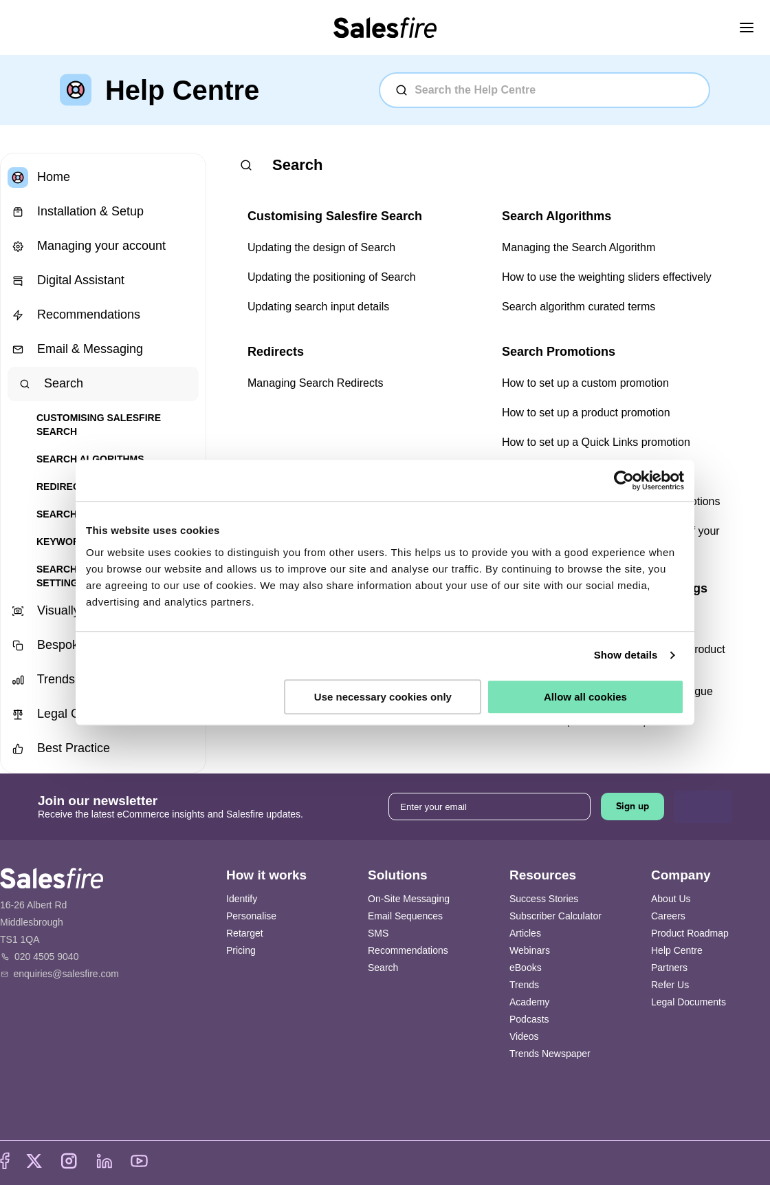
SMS (378, 933)
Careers (668, 915)
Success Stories (543, 898)
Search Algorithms (90, 459)
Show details (626, 655)
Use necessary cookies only (383, 697)
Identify (241, 898)
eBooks (525, 967)
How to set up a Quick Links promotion (596, 442)
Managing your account (87, 246)
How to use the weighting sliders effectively (607, 277)
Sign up (632, 806)
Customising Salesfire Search (98, 424)
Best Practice (59, 748)
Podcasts (529, 1019)
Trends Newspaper (550, 1053)
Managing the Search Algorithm (578, 247)
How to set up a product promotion (586, 412)
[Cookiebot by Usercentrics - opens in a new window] (624, 480)
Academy (529, 1001)
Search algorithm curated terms (578, 306)
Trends (524, 984)
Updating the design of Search (321, 247)
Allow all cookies (585, 697)
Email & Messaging (75, 349)
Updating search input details (318, 306)
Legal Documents (688, 1001)
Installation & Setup (76, 212)
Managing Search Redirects (315, 383)
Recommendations (74, 315)
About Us (671, 898)
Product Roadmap (690, 933)
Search (48, 384)
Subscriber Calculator (555, 915)
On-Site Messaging (409, 898)
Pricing (241, 950)
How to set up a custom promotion (585, 383)
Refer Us (670, 984)
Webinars (529, 950)
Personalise (251, 915)
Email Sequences (405, 915)
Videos (524, 1036)
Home (39, 177)
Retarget (244, 933)
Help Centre (677, 950)
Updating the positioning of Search (332, 277)
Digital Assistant (66, 280)
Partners (669, 967)
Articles (525, 933)
